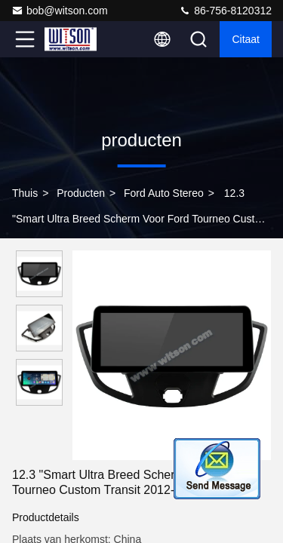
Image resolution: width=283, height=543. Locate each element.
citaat (246, 39)
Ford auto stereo (164, 193)
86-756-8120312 (225, 11)
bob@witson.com (59, 11)
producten (81, 193)
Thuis (25, 193)
